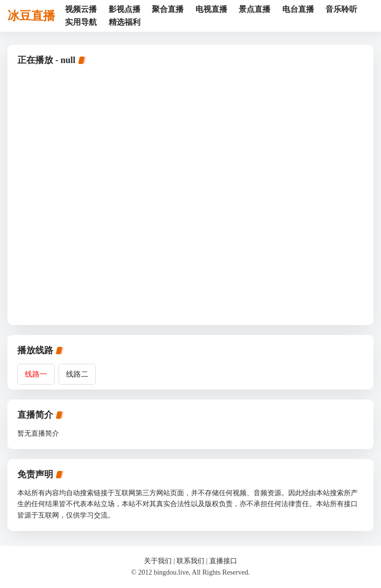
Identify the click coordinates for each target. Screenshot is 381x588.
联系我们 (190, 561)
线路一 (36, 374)
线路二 (77, 374)
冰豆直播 (31, 15)
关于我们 (158, 561)
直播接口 (223, 561)
